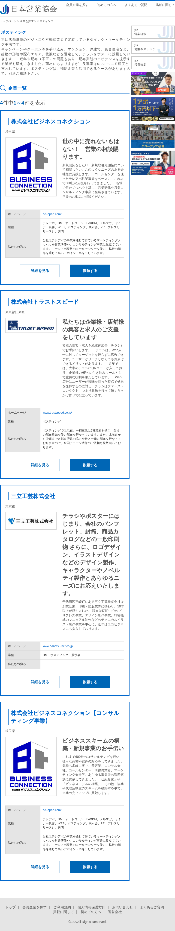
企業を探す (27, 21)
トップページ (8, 21)
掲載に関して (165, 5)
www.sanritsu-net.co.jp (58, 646)
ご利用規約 (62, 907)
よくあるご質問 (136, 5)
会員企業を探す (77, 5)
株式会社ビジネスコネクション (51, 121)
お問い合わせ (122, 907)
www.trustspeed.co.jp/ (57, 412)
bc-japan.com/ (52, 214)
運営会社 (115, 912)
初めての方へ (106, 5)
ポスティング (45, 21)
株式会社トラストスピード (45, 302)
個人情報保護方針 (91, 907)
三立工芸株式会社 (33, 496)
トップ (10, 907)
